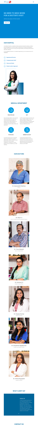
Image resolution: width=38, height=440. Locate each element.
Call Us (7, 22)
